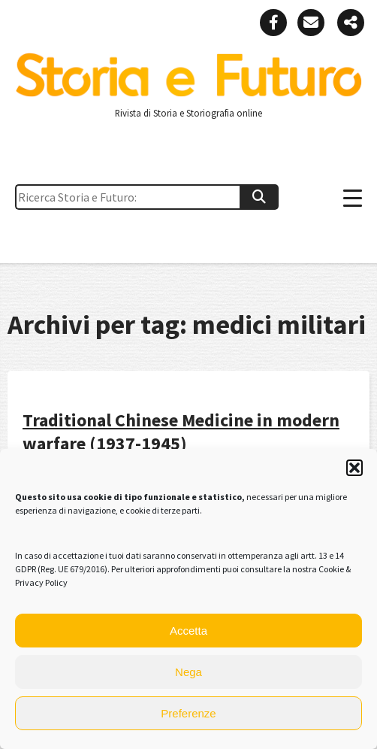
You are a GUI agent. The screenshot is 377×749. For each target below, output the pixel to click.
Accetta (188, 630)
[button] (354, 467)
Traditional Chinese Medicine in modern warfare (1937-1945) (181, 431)
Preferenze (188, 713)
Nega (188, 672)
